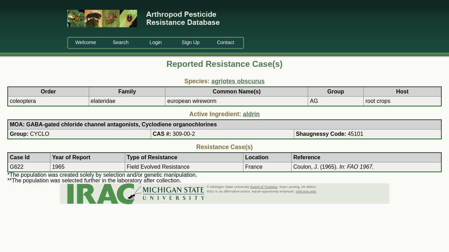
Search (121, 42)
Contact (225, 42)
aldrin (251, 114)
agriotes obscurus (238, 81)
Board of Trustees (264, 187)
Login (155, 42)
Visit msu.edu (305, 191)
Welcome (85, 42)
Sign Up (190, 42)
